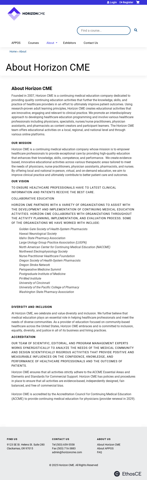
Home (13, 51)
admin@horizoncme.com (67, 452)
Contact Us (91, 43)
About (50, 43)
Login (113, 2)
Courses (33, 43)
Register (128, 2)
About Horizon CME (108, 444)
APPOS (15, 43)
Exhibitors (69, 43)
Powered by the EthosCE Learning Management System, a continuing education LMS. (127, 474)
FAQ (99, 452)
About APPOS (105, 448)
